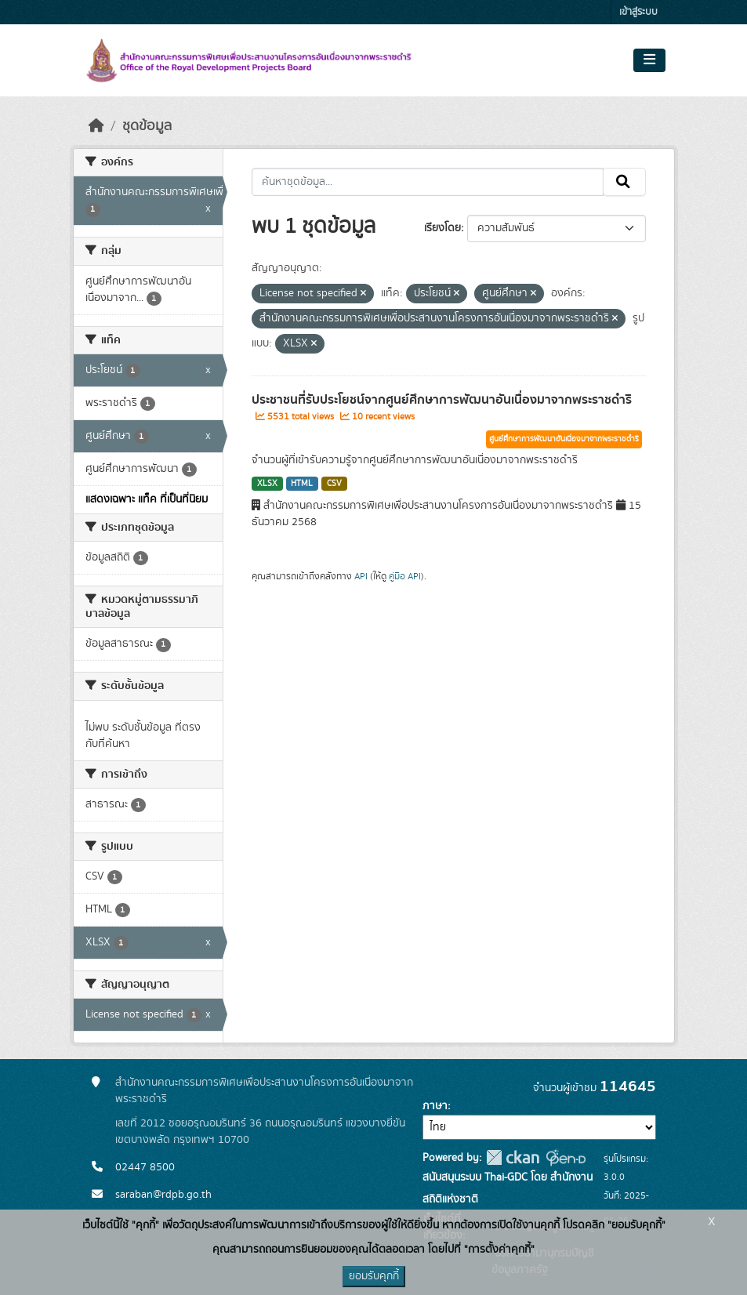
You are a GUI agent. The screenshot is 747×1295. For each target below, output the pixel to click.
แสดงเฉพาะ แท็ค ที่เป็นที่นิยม (146, 499)
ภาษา (435, 1106)
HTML (302, 483)
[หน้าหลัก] (96, 126)
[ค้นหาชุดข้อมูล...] (428, 182)
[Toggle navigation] (649, 60)
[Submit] (624, 182)
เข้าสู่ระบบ (638, 12)
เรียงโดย (442, 228)
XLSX (267, 483)
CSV (334, 483)
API (361, 576)
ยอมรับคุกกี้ (374, 1276)
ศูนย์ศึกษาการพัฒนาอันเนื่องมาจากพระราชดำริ (564, 438)
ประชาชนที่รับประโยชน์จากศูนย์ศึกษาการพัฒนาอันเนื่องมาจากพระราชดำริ (442, 400)
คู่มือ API (405, 576)
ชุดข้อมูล (147, 126)
